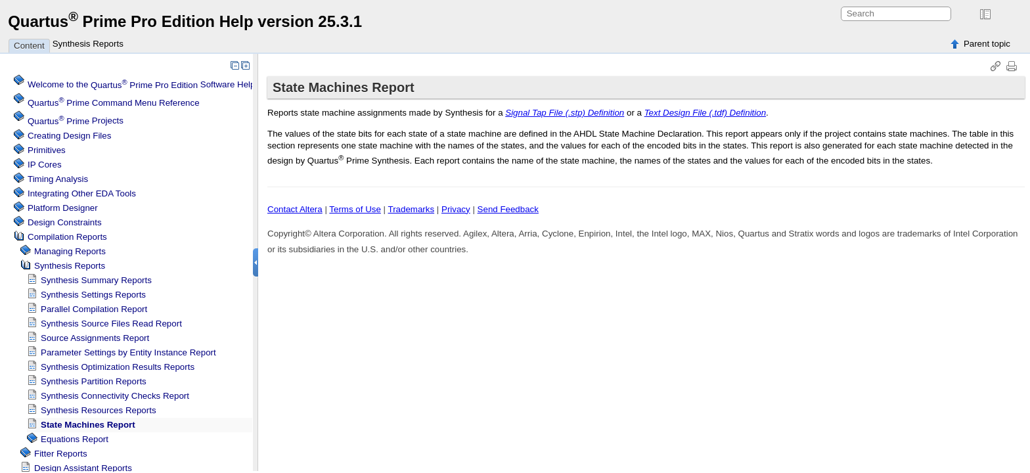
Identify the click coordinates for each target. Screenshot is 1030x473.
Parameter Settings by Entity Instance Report (128, 352)
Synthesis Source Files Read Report (111, 323)
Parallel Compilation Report (94, 309)
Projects (75, 121)
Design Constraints (65, 222)
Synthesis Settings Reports (93, 295)
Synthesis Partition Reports (93, 381)
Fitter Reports (60, 454)
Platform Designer (63, 208)
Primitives (47, 150)
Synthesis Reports (88, 44)
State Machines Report (88, 425)
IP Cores (45, 164)
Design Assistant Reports (83, 468)
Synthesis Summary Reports (96, 280)
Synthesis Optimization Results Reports (117, 367)
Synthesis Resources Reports (98, 410)
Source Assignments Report (95, 338)
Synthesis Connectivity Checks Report (115, 396)
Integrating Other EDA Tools (82, 193)
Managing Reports (70, 251)
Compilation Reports (67, 237)
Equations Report (74, 439)
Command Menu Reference (114, 103)
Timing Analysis (58, 179)
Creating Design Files (69, 136)
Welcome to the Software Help (142, 85)
